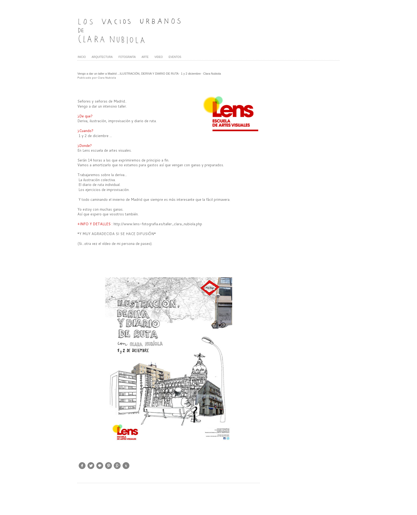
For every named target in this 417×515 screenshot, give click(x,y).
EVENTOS (175, 57)
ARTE (145, 57)
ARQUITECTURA (102, 57)
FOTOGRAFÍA (127, 57)
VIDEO (159, 57)
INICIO (82, 57)
